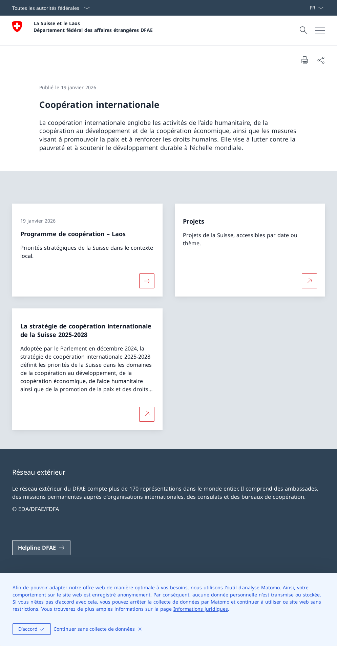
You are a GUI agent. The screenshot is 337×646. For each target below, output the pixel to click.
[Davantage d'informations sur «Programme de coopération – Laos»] (146, 280)
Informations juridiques (200, 609)
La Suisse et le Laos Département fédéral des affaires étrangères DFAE (93, 26)
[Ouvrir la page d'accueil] (82, 30)
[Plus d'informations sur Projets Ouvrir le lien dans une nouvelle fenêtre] (309, 280)
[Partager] (321, 60)
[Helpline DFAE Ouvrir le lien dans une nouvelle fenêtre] (41, 547)
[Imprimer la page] (304, 60)
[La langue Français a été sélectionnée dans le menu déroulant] (316, 8)
